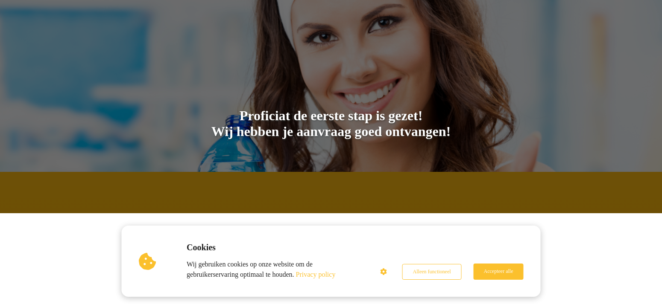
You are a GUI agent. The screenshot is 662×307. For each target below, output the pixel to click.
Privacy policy (316, 274)
